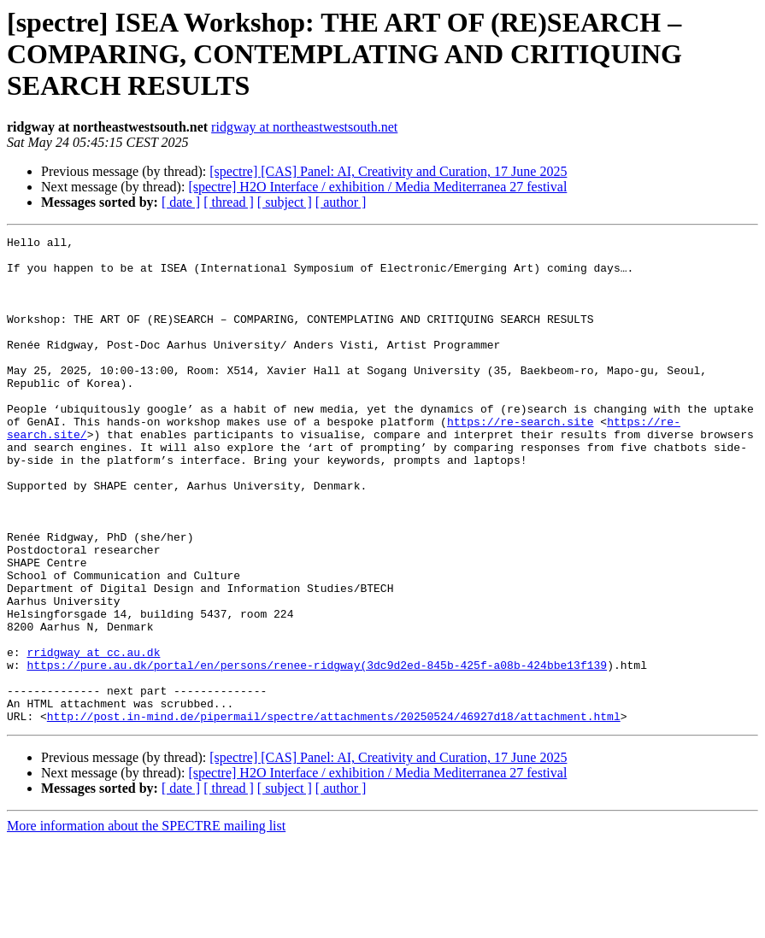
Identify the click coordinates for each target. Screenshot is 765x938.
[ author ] (341, 202)
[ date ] (181, 202)
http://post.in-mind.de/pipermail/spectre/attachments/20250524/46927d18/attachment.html (334, 813)
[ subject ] (284, 202)
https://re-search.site (520, 459)
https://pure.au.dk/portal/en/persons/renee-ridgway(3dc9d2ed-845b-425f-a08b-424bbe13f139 (316, 751)
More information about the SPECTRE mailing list (146, 923)
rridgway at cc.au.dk (93, 736)
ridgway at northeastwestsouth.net (304, 127)
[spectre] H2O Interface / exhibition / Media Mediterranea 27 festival (377, 186)
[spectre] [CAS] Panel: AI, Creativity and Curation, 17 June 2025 (388, 171)
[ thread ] (228, 202)
